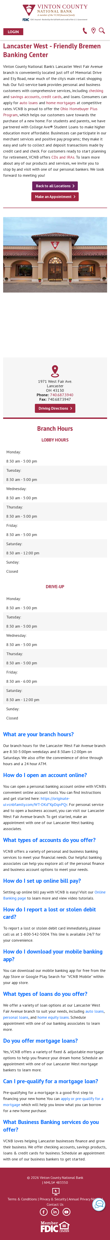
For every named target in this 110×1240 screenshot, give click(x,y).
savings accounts (25, 96)
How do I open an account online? (45, 775)
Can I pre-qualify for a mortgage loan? (50, 1081)
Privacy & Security (53, 1199)
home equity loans (53, 1017)
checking (96, 90)
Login (13, 31)
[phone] (85, 31)
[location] (93, 31)
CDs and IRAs (62, 157)
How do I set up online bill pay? (42, 880)
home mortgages (61, 102)
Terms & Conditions (22, 1199)
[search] (102, 31)
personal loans (15, 1017)
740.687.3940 (61, 394)
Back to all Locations (53, 185)
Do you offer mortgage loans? (40, 1040)
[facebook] (44, 1212)
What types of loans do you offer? (45, 993)
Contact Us (55, 1204)
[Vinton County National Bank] (55, 11)
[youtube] (66, 1212)
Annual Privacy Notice (85, 1199)
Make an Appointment (53, 196)
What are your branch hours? (38, 734)
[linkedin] (55, 1212)
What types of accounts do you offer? (49, 840)
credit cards (51, 96)
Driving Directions (53, 408)
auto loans (28, 102)
